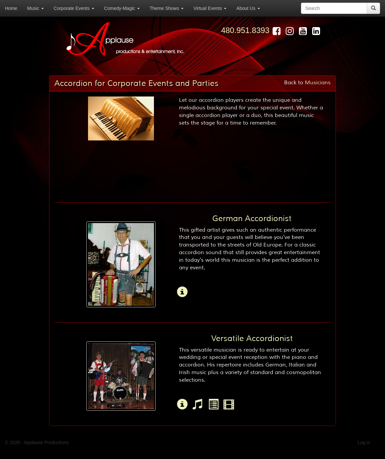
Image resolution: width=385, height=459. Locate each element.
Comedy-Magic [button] (122, 8)
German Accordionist (252, 218)
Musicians (318, 82)
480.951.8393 (245, 30)
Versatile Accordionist (252, 338)
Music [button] (35, 8)
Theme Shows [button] (167, 8)
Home (11, 8)
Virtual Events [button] (209, 8)
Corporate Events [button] (74, 8)
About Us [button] (248, 8)
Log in (364, 442)
